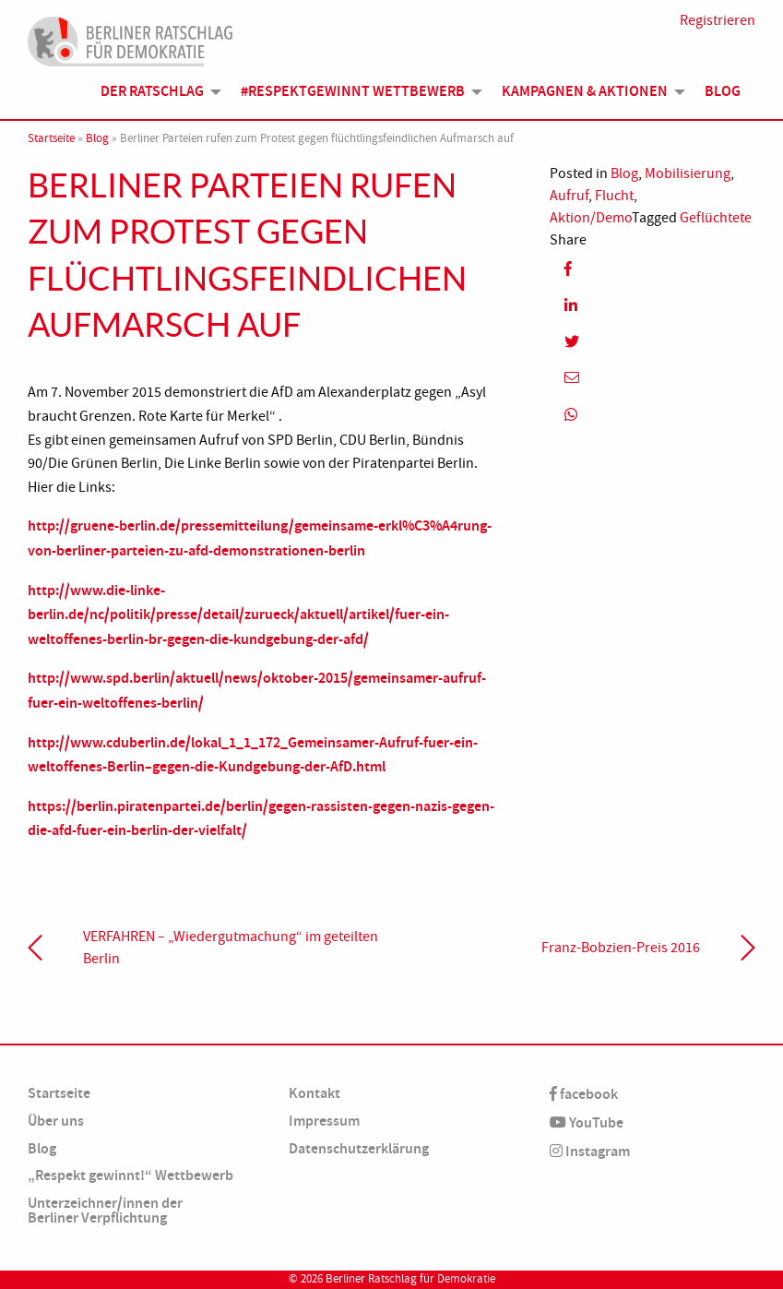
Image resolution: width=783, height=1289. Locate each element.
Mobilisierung (687, 173)
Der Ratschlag (152, 91)
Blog (723, 91)
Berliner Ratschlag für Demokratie (410, 1278)
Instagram (590, 1151)
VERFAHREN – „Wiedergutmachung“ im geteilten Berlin (230, 947)
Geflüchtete (716, 218)
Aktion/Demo (591, 218)
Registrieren (717, 20)
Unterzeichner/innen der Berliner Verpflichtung (105, 1210)
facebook (584, 1094)
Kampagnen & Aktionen (585, 91)
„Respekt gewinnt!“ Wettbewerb (130, 1175)
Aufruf (569, 195)
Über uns (56, 1120)
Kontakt (314, 1093)
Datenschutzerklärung (359, 1148)
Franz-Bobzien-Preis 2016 (620, 947)
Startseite (51, 138)
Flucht (614, 195)
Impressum (324, 1120)
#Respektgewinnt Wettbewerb (353, 91)
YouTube (586, 1122)
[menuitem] (156, 91)
